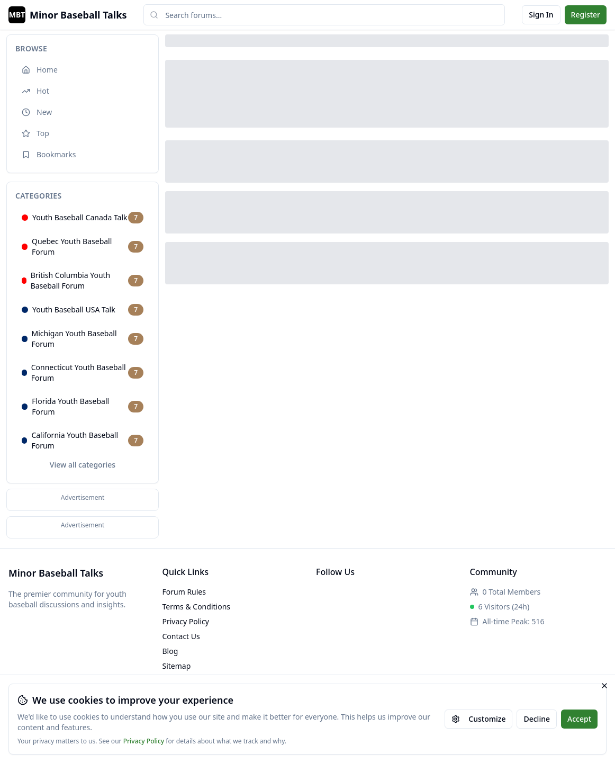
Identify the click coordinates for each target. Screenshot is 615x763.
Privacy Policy (144, 741)
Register (585, 15)
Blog (170, 651)
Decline (536, 719)
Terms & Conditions (196, 607)
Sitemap (176, 666)
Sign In (541, 15)
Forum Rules (184, 592)
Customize (478, 719)
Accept (579, 719)
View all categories (82, 465)
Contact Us (181, 636)
